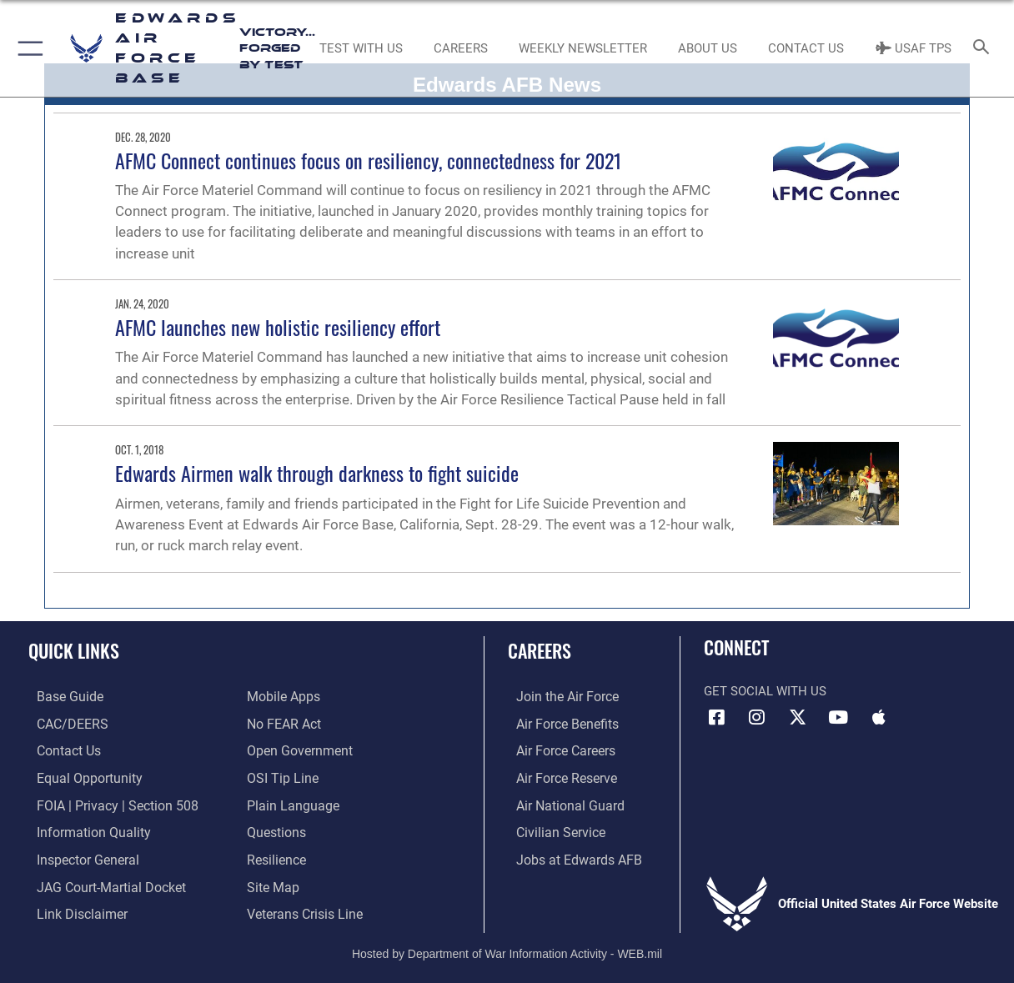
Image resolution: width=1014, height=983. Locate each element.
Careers (539, 650)
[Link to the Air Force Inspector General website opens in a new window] (77, 855)
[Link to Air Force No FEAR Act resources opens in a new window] (283, 722)
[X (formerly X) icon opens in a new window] (797, 717)
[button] (27, 48)
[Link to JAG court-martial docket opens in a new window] (100, 881)
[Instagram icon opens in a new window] (757, 717)
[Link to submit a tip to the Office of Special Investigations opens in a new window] (280, 776)
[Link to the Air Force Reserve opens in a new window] (557, 776)
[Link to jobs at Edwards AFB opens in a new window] (567, 855)
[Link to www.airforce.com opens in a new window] (557, 697)
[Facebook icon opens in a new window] (716, 717)
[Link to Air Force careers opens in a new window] (556, 749)
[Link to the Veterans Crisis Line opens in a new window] (303, 907)
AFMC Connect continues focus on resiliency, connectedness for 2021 (368, 160)
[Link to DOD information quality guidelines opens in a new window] (81, 828)
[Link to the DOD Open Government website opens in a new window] (296, 749)
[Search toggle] (985, 48)
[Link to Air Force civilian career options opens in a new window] (550, 828)
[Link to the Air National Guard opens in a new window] (559, 802)
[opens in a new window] (59, 697)
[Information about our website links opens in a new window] (71, 907)
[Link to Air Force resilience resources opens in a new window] (275, 855)
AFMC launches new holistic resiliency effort (277, 327)
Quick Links (73, 650)
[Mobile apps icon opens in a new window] (878, 717)
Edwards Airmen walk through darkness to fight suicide (317, 473)
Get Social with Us (765, 691)
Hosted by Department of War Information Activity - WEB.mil (507, 945)
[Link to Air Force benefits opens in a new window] (557, 722)
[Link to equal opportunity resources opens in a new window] (78, 776)
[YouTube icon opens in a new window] (838, 717)
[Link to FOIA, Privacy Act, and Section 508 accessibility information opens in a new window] (104, 802)
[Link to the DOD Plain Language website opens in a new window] (289, 802)
